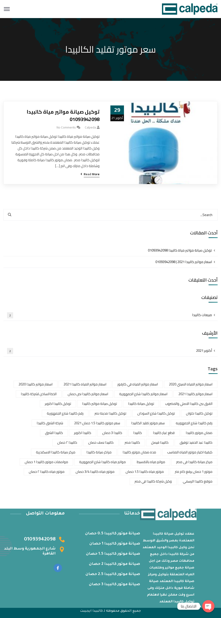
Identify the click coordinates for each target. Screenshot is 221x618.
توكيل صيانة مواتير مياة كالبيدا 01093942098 (63, 115)
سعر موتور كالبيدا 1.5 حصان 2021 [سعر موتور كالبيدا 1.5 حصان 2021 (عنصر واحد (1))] (97, 423)
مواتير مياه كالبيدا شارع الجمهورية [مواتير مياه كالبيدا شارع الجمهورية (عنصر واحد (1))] (102, 462)
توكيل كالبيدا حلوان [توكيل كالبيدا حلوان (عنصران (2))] (199, 413)
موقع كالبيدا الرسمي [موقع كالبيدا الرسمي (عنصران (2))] (197, 481)
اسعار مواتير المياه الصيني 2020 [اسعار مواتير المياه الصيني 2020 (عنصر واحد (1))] (190, 384)
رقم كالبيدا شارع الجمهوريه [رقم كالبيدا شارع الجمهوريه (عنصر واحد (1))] (194, 423)
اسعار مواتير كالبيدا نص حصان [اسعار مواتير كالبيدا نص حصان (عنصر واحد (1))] (88, 394)
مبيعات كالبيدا (109, 315)
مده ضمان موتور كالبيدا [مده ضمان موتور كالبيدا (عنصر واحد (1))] (139, 452)
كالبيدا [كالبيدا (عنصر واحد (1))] (137, 432)
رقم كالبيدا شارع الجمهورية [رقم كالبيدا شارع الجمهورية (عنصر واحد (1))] (65, 413)
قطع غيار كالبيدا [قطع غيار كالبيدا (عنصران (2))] (164, 432)
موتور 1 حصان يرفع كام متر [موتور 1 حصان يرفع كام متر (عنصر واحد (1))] (193, 471)
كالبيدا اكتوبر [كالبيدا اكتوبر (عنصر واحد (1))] (82, 432)
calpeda (90, 127)
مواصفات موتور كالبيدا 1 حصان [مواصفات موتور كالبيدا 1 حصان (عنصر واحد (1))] (46, 462)
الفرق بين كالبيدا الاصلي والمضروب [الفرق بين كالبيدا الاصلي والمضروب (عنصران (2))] (188, 403)
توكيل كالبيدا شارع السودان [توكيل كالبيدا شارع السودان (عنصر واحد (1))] (156, 413)
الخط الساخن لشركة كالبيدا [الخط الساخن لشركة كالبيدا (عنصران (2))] (39, 394)
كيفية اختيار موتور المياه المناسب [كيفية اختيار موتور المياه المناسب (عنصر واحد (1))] (189, 452)
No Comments (66, 127)
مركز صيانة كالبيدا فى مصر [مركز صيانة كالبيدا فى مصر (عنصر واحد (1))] (194, 462)
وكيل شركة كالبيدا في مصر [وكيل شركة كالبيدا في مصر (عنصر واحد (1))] (153, 481)
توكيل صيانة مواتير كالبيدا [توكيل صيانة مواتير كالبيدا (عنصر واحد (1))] (99, 403)
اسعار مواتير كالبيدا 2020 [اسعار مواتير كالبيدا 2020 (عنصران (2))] (35, 384)
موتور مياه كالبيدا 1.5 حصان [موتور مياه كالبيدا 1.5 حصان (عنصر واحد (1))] (145, 471)
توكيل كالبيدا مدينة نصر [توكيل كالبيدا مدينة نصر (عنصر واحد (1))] (110, 413)
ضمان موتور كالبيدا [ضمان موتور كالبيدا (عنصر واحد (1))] (199, 432)
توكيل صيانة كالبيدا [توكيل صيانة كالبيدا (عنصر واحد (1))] (141, 403)
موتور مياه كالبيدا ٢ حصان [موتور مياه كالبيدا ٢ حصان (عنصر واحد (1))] (46, 471)
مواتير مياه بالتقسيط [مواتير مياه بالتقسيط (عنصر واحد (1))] (151, 462)
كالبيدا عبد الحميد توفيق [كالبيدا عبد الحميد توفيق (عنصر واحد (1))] (196, 442)
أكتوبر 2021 (109, 350)
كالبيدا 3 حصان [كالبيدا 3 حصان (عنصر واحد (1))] (112, 432)
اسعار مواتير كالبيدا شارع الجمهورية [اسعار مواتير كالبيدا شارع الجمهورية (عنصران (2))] (143, 394)
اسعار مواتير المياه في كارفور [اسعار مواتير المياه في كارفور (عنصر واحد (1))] (137, 384)
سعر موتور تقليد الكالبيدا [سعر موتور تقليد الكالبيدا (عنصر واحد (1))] (148, 423)
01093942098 (40, 542)
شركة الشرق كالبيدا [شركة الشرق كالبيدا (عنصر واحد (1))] (50, 423)
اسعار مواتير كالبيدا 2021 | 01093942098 (183, 262)
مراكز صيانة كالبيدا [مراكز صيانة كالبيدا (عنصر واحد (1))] (99, 452)
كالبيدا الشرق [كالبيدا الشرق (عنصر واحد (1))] (54, 432)
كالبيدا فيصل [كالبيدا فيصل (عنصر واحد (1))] (160, 442)
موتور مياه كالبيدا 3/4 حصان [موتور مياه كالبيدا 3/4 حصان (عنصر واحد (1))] (95, 471)
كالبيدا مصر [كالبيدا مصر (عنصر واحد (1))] (132, 442)
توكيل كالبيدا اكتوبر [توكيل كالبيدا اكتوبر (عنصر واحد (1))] (58, 403)
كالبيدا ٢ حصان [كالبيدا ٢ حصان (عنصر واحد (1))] (67, 442)
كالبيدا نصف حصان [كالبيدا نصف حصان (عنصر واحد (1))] (101, 442)
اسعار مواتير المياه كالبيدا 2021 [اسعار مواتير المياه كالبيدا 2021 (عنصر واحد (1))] (85, 384)
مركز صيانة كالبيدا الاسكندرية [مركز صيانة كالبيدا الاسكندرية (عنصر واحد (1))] (55, 452)
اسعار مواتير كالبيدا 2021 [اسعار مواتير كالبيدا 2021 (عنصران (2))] (195, 394)
